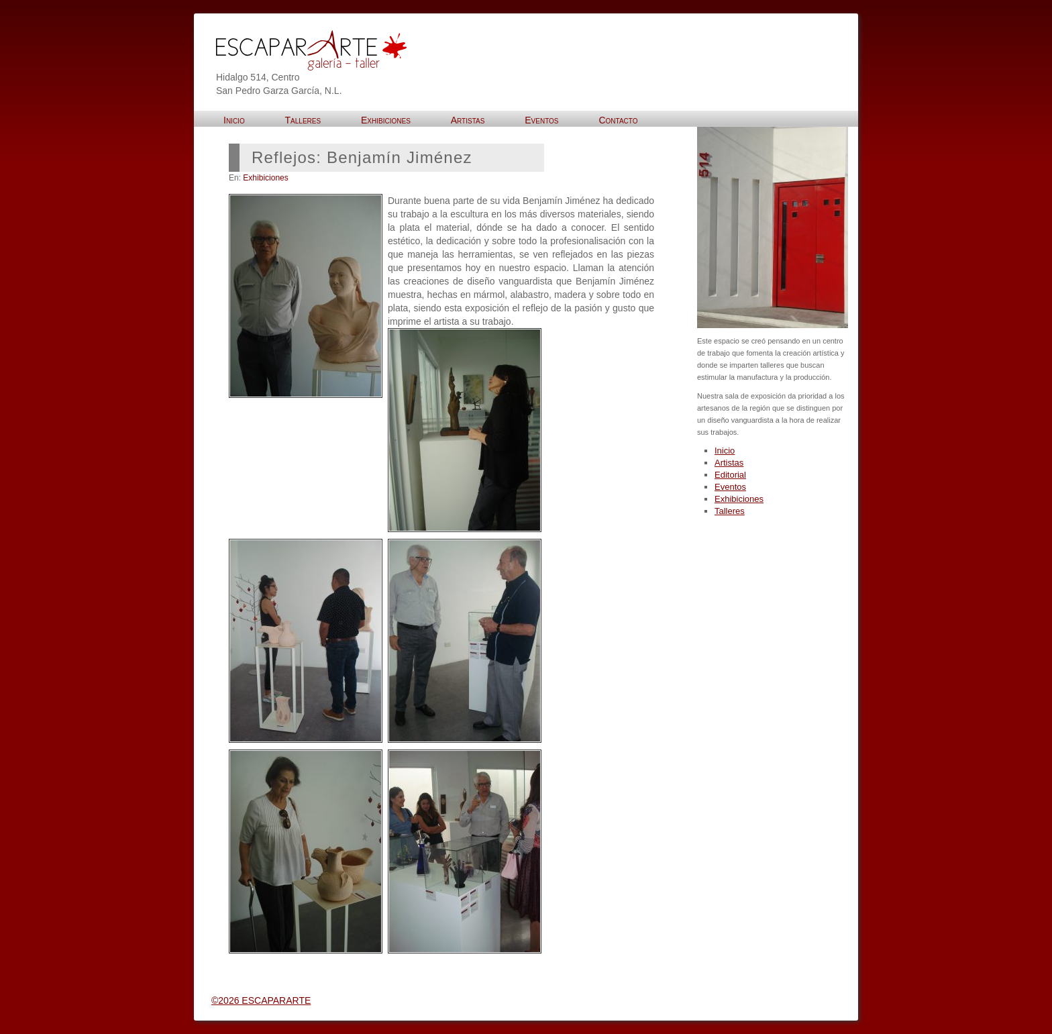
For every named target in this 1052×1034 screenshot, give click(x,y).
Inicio (725, 451)
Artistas (729, 463)
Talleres (730, 511)
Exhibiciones (265, 178)
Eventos (730, 487)
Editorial (730, 475)
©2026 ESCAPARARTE (261, 1000)
